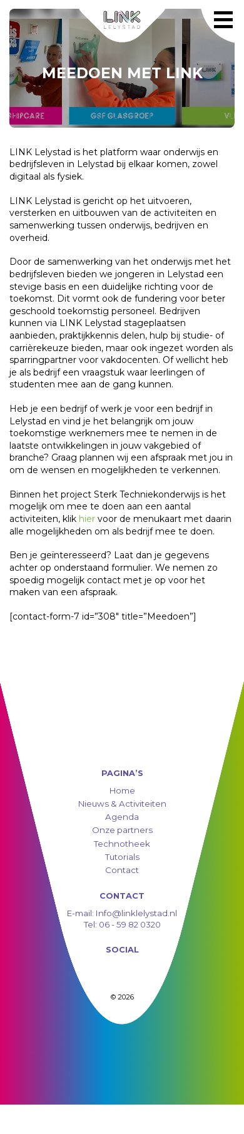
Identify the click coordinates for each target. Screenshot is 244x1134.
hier (87, 518)
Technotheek (122, 844)
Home (122, 790)
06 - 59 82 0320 (130, 924)
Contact (122, 870)
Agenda (122, 817)
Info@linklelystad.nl (135, 913)
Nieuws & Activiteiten (122, 804)
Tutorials (122, 857)
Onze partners (122, 830)
